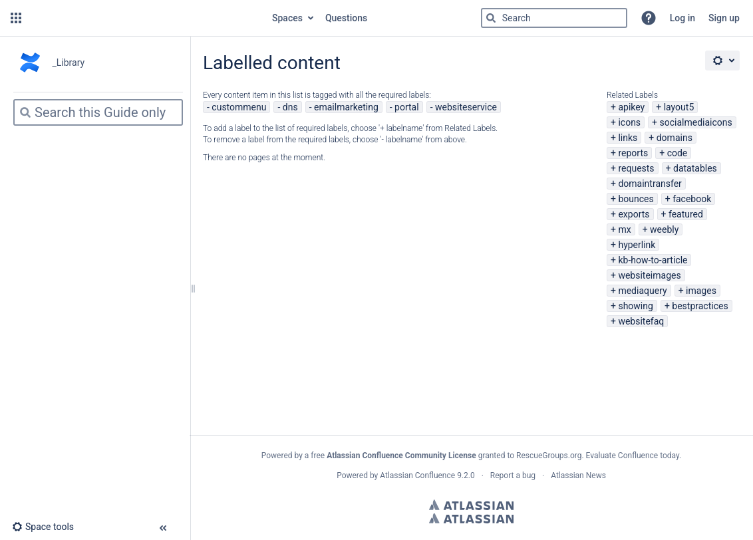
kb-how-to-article (652, 260)
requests (636, 168)
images (701, 290)
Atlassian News (578, 475)
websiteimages (649, 275)
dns (290, 107)
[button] (16, 18)
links (627, 137)
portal (406, 107)
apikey (631, 107)
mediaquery (642, 290)
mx (624, 229)
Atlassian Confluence (417, 475)
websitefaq (641, 321)
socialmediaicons (696, 122)
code (677, 153)
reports (633, 153)
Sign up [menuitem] (724, 18)
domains (674, 137)
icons (629, 122)
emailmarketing (346, 107)
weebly (664, 229)
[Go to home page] (145, 18)
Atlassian (471, 504)
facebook (692, 199)
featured (686, 214)
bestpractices (700, 306)
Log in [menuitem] (682, 18)
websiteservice (466, 107)
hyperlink (636, 244)
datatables (695, 168)
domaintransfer (649, 183)
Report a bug (512, 475)
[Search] (491, 18)
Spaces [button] (287, 18)
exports (633, 214)
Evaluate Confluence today (632, 455)
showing (635, 306)
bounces (635, 199)
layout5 (679, 107)
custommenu (239, 107)
